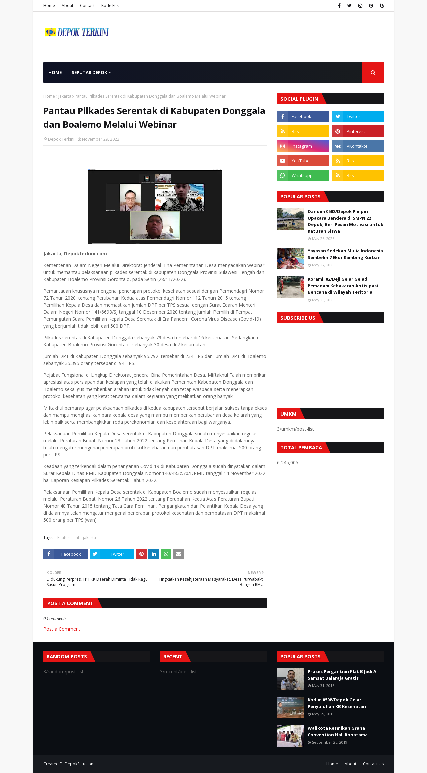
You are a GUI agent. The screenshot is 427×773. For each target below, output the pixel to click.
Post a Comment (61, 629)
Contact (87, 5)
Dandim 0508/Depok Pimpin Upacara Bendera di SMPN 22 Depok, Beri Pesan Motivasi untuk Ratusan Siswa (345, 221)
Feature (64, 537)
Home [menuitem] (55, 72)
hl (77, 537)
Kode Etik (110, 5)
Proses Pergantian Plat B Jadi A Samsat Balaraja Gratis (342, 674)
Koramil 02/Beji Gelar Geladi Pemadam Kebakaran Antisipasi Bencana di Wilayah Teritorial (343, 285)
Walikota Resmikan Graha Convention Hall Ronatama (338, 731)
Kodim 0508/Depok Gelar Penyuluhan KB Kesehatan (337, 703)
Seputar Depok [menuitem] (89, 72)
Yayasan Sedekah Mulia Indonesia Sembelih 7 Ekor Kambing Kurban (345, 254)
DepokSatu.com (80, 764)
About (67, 5)
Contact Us (373, 764)
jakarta (64, 96)
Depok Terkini (61, 139)
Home (49, 5)
